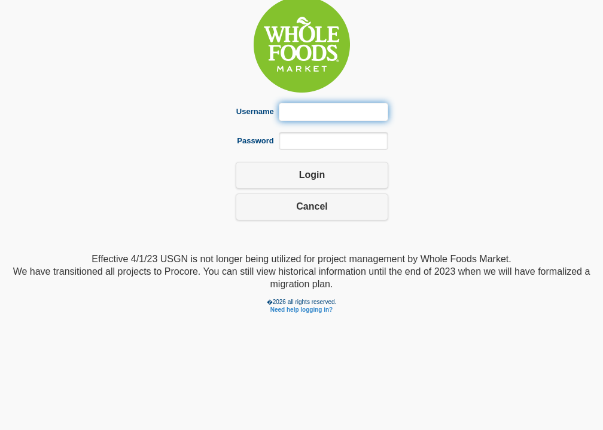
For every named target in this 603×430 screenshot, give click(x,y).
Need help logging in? (301, 309)
